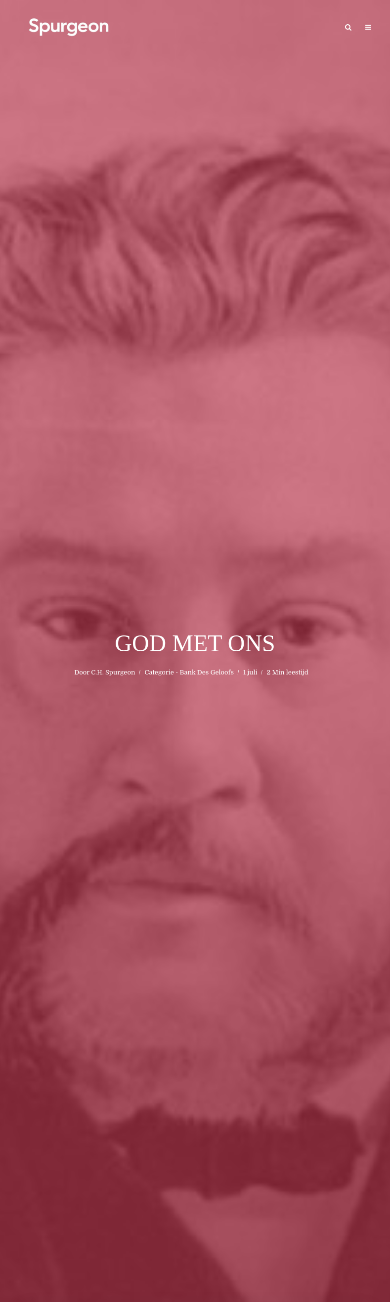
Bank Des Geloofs (207, 672)
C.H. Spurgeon (113, 672)
